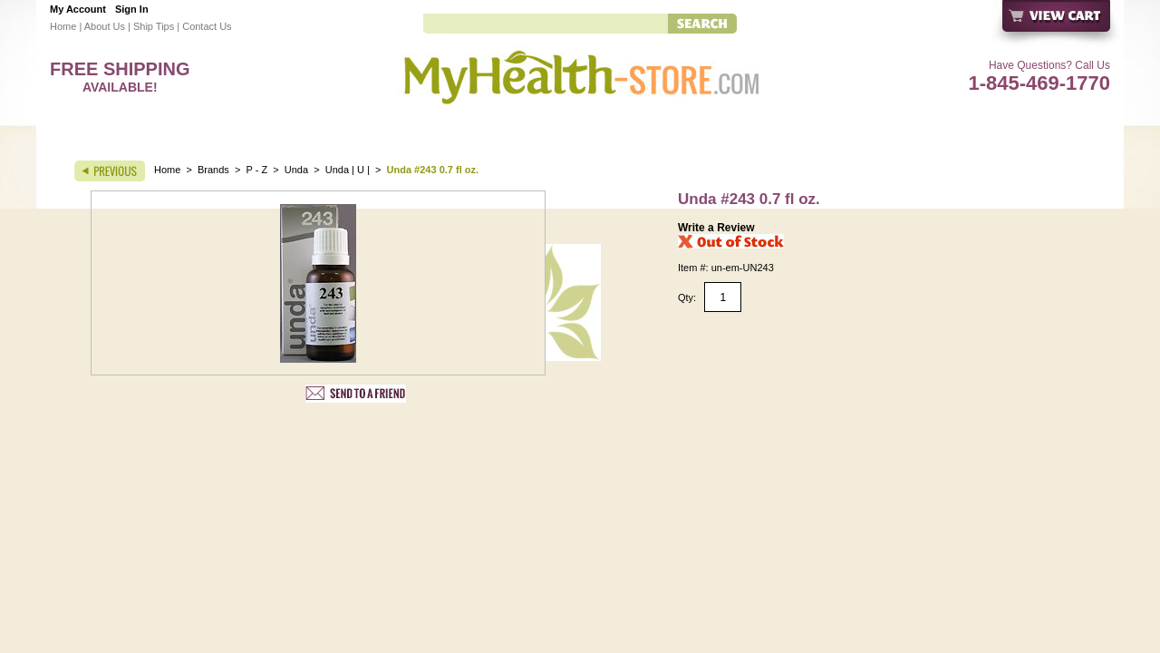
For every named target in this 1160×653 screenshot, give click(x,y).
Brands (213, 169)
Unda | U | (348, 169)
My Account (78, 9)
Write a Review (716, 227)
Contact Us (206, 26)
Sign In (132, 9)
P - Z (257, 169)
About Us (104, 26)
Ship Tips (153, 26)
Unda (296, 169)
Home (63, 26)
